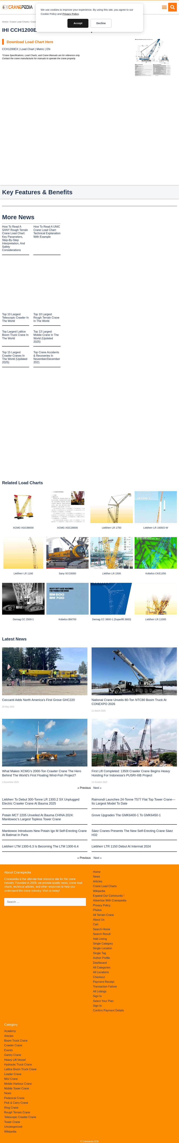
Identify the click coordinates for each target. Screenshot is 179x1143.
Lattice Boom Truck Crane (20, 1069)
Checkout (99, 977)
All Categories (101, 967)
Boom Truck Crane (15, 1040)
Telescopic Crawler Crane (20, 1117)
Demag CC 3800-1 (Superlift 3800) (111, 619)
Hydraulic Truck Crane (18, 1064)
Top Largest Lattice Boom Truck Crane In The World (15, 335)
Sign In (97, 996)
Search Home (101, 929)
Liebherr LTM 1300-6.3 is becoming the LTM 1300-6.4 (40, 846)
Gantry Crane (12, 1054)
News (96, 876)
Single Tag (99, 953)
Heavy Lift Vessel (15, 1059)
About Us (99, 919)
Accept (78, 23)
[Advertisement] (152, 102)
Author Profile (101, 957)
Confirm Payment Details (108, 1010)
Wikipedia (99, 891)
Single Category (103, 943)
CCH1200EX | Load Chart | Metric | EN (26, 49)
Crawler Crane (13, 1045)
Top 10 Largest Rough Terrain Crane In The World (46, 317)
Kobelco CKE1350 (155, 573)
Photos (97, 910)
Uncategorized (13, 1126)
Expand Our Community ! (108, 895)
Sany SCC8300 (67, 573)
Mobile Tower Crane (16, 1088)
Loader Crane (12, 1074)
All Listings (99, 991)
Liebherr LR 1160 (23, 573)
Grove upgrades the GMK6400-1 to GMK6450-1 (126, 815)
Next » (97, 787)
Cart (95, 924)
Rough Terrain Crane (17, 1112)
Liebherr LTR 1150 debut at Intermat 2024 (121, 846)
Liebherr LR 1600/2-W (155, 527)
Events (8, 1050)
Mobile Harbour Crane (18, 1083)
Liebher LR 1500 (111, 573)
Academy (10, 1031)
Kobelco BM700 (67, 619)
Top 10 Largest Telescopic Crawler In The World (15, 317)
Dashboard (100, 962)
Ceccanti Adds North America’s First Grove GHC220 (38, 700)
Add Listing (100, 938)
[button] (164, 7)
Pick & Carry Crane (16, 1102)
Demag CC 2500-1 (23, 619)
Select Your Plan (103, 1001)
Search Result (102, 933)
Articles (97, 881)
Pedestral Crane (14, 1098)
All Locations (101, 972)
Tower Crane (12, 1121)
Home (5, 21)
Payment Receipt (103, 981)
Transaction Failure (105, 986)
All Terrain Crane (103, 914)
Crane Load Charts (19, 21)
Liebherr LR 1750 (111, 527)
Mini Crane (11, 1078)
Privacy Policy (70, 13)
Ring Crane (11, 1107)
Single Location (102, 948)
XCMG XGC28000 (67, 527)
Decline (101, 23)
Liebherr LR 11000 (155, 619)
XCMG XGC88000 (23, 527)
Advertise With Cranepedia (109, 900)
